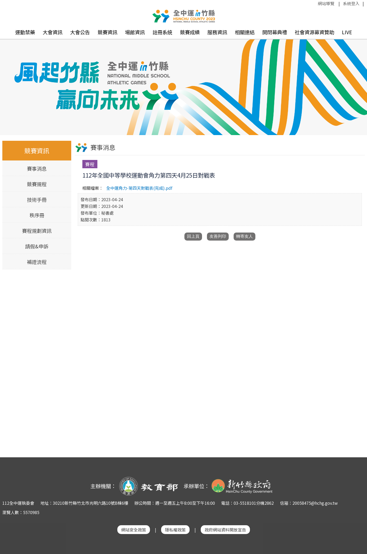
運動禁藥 (25, 32)
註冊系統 (162, 32)
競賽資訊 (107, 32)
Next (358, 79)
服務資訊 (217, 32)
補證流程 (37, 261)
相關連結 (245, 32)
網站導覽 (326, 3)
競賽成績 (190, 32)
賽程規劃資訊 (37, 230)
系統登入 (351, 3)
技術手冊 (37, 199)
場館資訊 (135, 32)
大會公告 (80, 32)
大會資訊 (52, 32)
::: (315, 3)
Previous (9, 79)
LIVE (347, 32)
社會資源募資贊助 (314, 32)
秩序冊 (36, 215)
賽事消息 (37, 168)
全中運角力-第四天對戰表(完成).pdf (139, 188)
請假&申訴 (36, 246)
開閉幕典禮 (274, 32)
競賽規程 (37, 184)
